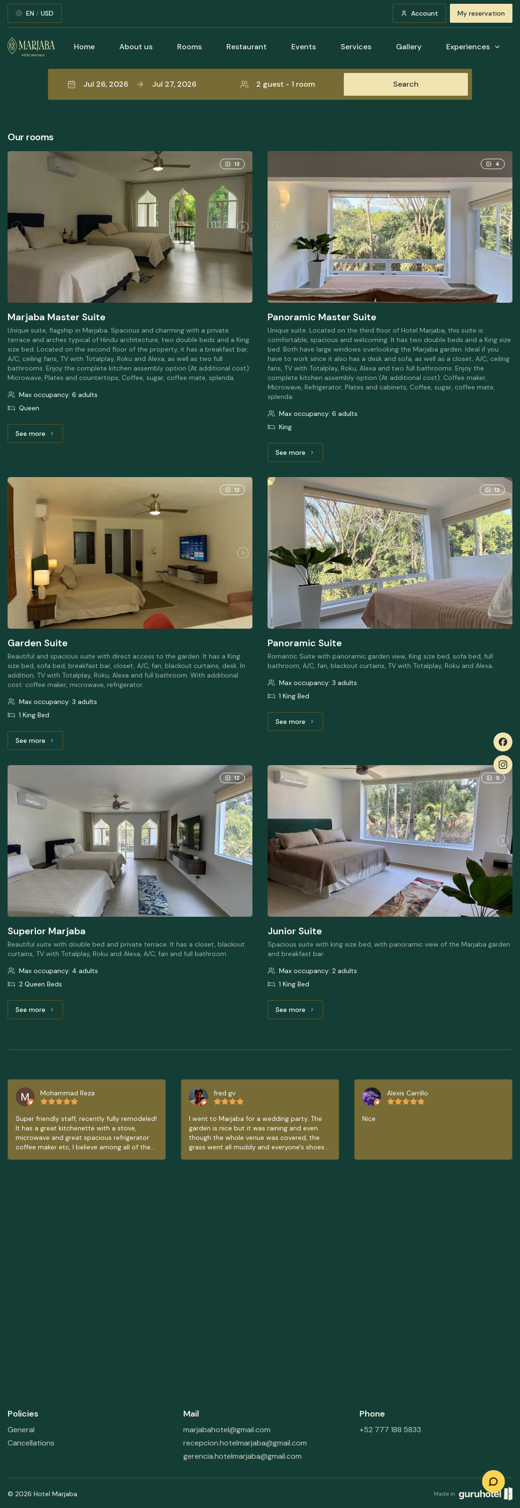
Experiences (473, 47)
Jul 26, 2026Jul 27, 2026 (132, 84)
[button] (260, 84)
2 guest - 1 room (277, 84)
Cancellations (31, 1443)
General (21, 1430)
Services (356, 47)
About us (135, 47)
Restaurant (246, 47)
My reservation (481, 13)
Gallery (408, 47)
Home (84, 47)
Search (406, 84)
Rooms (189, 47)
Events (303, 47)
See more (39, 435)
